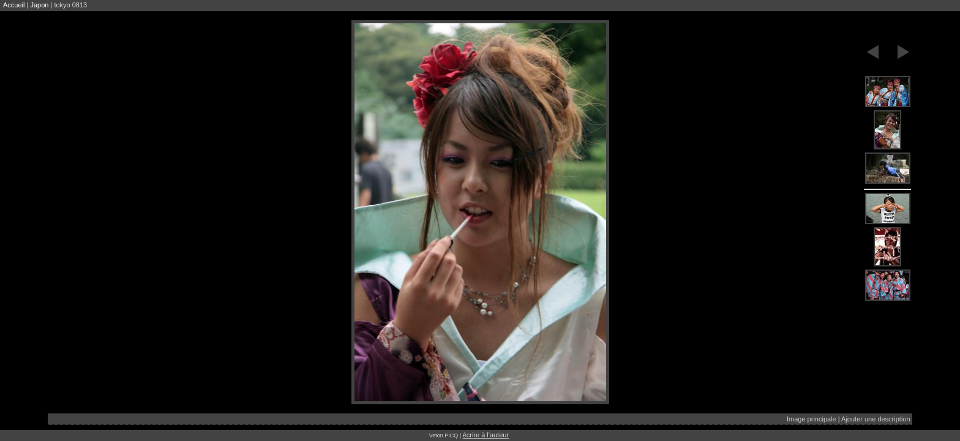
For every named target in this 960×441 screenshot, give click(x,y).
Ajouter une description (875, 419)
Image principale (811, 419)
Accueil (13, 5)
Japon (39, 5)
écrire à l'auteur (486, 435)
